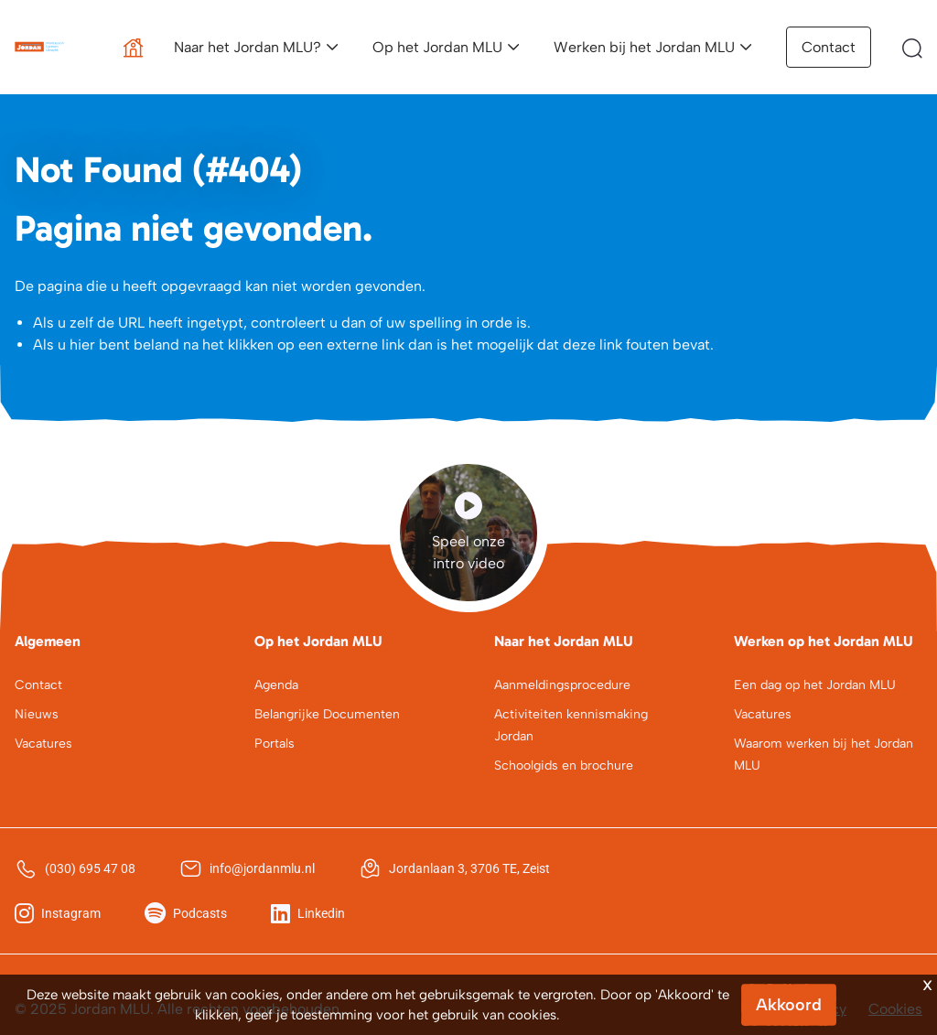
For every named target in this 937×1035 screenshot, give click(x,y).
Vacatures (43, 743)
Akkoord (789, 1005)
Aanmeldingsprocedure (562, 685)
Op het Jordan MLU (437, 47)
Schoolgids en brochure (563, 765)
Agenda (276, 685)
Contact (829, 47)
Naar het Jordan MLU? (247, 47)
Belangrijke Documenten (327, 714)
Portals (274, 743)
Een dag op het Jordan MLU (815, 685)
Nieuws (37, 714)
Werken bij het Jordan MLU (644, 47)
